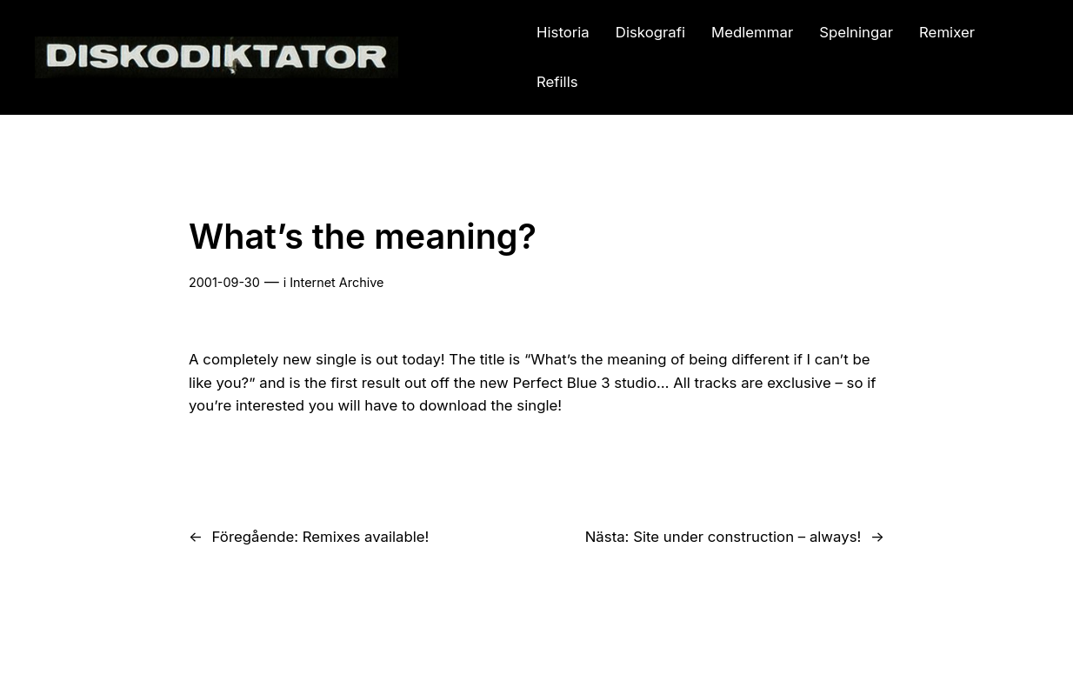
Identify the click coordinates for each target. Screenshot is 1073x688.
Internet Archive (336, 282)
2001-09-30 (224, 282)
